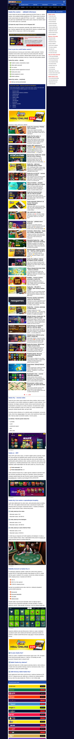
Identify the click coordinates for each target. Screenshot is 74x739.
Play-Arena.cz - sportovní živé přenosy (35, 712)
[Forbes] (60, 40)
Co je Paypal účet (52, 130)
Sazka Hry (22, 7)
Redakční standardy (18, 732)
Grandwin (45, 7)
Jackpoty (14, 106)
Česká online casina (52, 79)
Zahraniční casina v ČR (53, 128)
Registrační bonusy (52, 103)
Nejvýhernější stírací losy (53, 145)
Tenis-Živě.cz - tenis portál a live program (17, 707)
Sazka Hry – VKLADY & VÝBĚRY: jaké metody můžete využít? (35, 288)
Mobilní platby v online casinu (54, 134)
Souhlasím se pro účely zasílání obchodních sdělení (24, 689)
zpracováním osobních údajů (20, 689)
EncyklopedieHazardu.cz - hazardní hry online (36, 699)
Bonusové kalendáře (16, 594)
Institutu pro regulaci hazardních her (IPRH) (32, 720)
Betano (38, 7)
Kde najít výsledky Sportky (53, 143)
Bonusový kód (15, 95)
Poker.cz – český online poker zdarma (35, 707)
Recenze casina (15, 90)
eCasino (13, 8)
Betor (30, 7)
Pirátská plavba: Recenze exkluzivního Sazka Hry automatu (34, 355)
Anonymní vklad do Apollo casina (54, 136)
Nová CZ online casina (53, 81)
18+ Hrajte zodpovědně (47, 732)
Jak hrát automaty (52, 132)
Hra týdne (13, 596)
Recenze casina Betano (53, 86)
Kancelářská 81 (12, 478)
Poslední (30, 394)
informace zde (29, 725)
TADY (26, 668)
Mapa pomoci (40, 729)
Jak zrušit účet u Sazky (34, 212)
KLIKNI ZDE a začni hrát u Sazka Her (34, 45)
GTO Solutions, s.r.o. (56, 732)
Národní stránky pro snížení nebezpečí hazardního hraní (52, 729)
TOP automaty (15, 100)
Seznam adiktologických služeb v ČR (31, 729)
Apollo (34, 7)
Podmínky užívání (26, 732)
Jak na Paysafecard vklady (53, 125)
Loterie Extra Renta (52, 147)
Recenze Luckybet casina (53, 90)
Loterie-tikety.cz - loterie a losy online (35, 701)
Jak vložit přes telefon (52, 127)
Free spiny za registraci (53, 110)
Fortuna (10, 7)
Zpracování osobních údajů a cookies (36, 732)
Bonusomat (14, 102)
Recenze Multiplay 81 (52, 97)
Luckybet (50, 7)
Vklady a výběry (15, 97)
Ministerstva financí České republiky (52, 719)
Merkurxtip (55, 7)
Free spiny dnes (51, 112)
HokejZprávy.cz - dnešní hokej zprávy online (18, 705)
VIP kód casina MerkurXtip (53, 123)
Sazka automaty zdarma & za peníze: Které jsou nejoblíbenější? (35, 203)
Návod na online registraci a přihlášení (20, 92)
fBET (62, 7)
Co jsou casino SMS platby (53, 119)
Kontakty (12, 732)
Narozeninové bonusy (52, 105)
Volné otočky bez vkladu (53, 114)
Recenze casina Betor (52, 83)
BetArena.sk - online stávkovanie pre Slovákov (18, 710)
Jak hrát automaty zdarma (53, 138)
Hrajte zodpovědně (11, 724)
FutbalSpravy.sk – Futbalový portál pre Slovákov (18, 715)
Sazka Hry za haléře (16, 103)
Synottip (18, 7)
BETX (59, 7)
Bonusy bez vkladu (52, 101)
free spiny (30, 634)
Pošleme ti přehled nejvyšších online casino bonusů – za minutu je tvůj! (27, 685)
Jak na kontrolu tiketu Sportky (54, 141)
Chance (27, 7)
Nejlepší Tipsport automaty (53, 92)
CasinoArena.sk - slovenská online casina (35, 713)
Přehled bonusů (15, 94)
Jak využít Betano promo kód (54, 121)
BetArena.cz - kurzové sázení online (17, 699)
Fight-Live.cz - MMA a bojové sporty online (18, 701)
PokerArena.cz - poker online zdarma (35, 705)
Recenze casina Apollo (53, 88)
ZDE (39, 678)
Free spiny (14, 98)
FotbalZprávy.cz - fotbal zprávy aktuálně (17, 703)
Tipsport (14, 7)
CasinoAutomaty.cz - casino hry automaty (35, 703)
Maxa (9, 8)
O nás (9, 732)
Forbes (41, 7)
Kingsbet (17, 8)
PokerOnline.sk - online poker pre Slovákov (36, 715)
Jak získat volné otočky (53, 116)
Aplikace (14, 105)
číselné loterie (21, 414)
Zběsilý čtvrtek (14, 598)
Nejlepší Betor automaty (53, 94)
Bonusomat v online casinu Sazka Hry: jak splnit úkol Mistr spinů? (36, 385)
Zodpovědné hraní (52, 720)
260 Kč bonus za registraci (53, 108)
